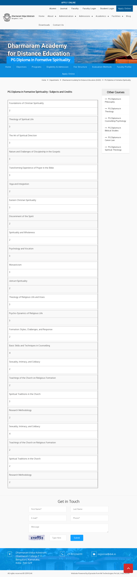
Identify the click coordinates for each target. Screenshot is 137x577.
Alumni (53, 8)
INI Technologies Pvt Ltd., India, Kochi (114, 571)
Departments (54, 80)
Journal (63, 8)
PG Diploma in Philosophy (113, 100)
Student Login (107, 8)
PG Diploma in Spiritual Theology (113, 148)
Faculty (75, 8)
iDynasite (92, 571)
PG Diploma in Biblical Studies (113, 129)
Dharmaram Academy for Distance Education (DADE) (81, 80)
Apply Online (68, 2)
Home (42, 16)
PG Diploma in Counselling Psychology (115, 119)
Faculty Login (89, 8)
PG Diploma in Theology (113, 110)
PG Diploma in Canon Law (113, 138)
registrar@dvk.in (107, 550)
